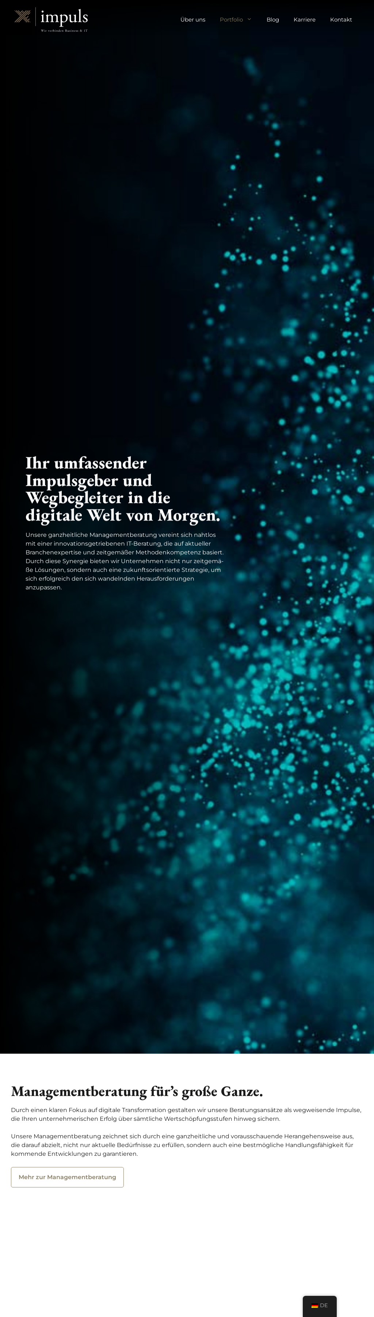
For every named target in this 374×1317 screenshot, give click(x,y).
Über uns (192, 19)
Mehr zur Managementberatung (67, 1180)
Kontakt (341, 19)
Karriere (305, 19)
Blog (273, 19)
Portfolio (239, 20)
